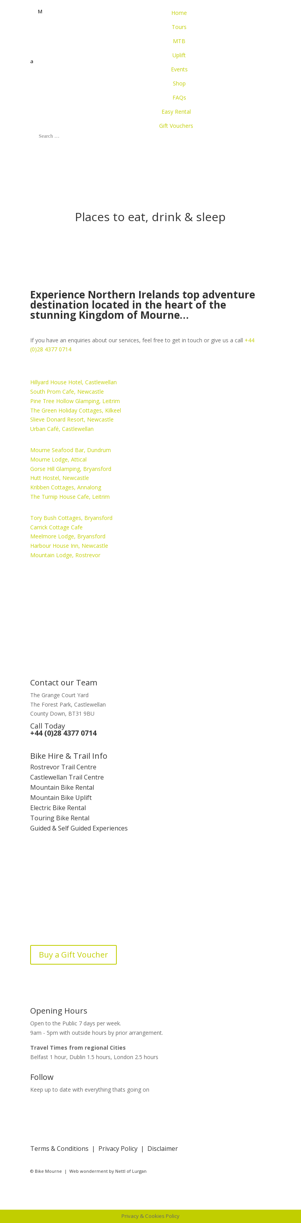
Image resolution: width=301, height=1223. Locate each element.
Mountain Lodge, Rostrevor (65, 555)
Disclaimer (162, 1148)
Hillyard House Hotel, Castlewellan (73, 382)
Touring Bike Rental (59, 818)
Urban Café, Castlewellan (62, 429)
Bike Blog (44, 926)
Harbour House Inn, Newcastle (69, 545)
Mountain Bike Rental (62, 787)
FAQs (37, 916)
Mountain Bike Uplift (61, 797)
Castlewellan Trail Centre (67, 777)
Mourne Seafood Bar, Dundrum (70, 450)
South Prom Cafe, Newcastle (67, 391)
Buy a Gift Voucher (73, 954)
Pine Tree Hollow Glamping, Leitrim (75, 401)
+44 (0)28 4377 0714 (63, 733)
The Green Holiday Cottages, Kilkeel (75, 410)
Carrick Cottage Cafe (56, 527)
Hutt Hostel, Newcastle (59, 478)
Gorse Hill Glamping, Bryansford (70, 468)
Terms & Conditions (59, 1148)
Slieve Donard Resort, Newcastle (72, 419)
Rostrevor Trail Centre (63, 767)
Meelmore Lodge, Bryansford (67, 536)
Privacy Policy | (122, 1148)
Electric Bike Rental (58, 807)
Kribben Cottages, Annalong (65, 487)
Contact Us (46, 905)
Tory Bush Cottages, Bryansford (71, 518)
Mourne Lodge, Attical (58, 459)
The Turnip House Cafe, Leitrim (70, 496)
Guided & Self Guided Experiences (79, 828)
